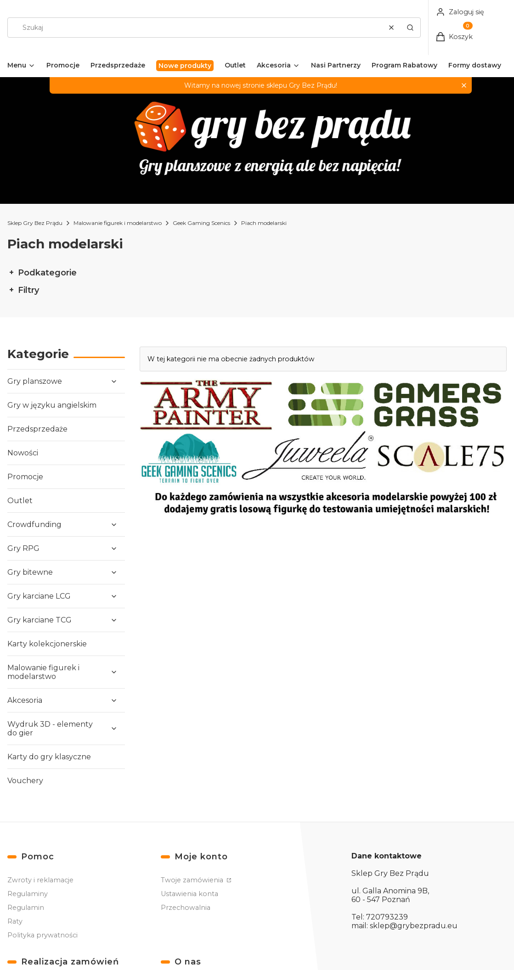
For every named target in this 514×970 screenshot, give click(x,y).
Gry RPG (23, 548)
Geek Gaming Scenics (201, 222)
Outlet (20, 500)
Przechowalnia (185, 907)
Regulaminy (27, 894)
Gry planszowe (34, 381)
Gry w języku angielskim (51, 405)
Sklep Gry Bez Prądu (34, 222)
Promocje (25, 476)
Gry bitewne (30, 572)
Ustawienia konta (189, 894)
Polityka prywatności (42, 935)
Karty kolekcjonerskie (47, 643)
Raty (15, 921)
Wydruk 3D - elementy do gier (50, 728)
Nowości (22, 453)
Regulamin (25, 907)
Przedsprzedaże (37, 429)
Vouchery (25, 780)
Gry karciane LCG (39, 596)
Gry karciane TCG (39, 620)
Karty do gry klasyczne (49, 756)
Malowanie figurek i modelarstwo (117, 222)
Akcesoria (24, 700)
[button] (410, 27)
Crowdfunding (34, 524)
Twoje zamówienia (193, 880)
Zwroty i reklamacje (40, 880)
